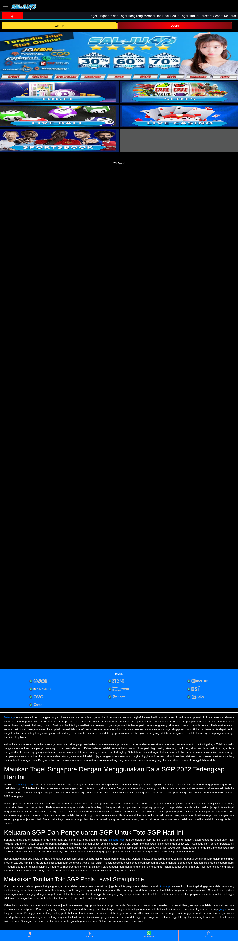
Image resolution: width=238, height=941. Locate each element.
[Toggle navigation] (5, 7)
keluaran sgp (117, 839)
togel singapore (24, 784)
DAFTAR (59, 25)
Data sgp (9, 717)
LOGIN (175, 25)
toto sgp (165, 886)
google (223, 909)
